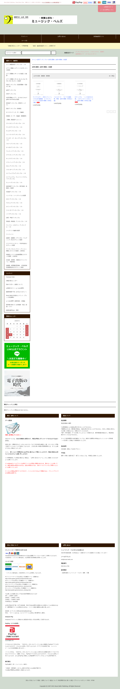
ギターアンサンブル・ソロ (13, 199)
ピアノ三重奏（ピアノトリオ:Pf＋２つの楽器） (16, 69)
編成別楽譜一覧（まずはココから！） (16, 291)
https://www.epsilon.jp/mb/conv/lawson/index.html (18, 582)
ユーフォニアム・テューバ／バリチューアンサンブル (16, 178)
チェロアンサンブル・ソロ (13, 131)
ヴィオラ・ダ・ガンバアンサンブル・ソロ (16, 139)
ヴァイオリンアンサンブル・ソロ (15, 123)
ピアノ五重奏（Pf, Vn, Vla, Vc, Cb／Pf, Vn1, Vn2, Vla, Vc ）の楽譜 (16, 80)
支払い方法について (31, 680)
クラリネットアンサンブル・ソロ (15, 155)
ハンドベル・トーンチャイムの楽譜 (16, 195)
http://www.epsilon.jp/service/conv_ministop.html (18, 590)
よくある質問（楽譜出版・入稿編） (16, 301)
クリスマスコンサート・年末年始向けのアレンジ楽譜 (16, 244)
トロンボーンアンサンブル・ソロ (15, 169)
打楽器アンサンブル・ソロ (13, 191)
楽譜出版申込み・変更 (12, 310)
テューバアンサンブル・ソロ (14, 182)
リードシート (10, 234)
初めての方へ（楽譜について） (14, 284)
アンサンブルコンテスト (82, 51)
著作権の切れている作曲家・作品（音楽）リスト (16, 305)
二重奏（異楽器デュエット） (14, 119)
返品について (53, 680)
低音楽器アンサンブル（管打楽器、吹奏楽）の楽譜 (16, 187)
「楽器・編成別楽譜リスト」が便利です (42, 46)
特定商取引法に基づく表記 (65, 680)
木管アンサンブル (11, 94)
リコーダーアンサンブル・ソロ (14, 210)
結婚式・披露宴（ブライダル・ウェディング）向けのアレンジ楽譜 (16, 238)
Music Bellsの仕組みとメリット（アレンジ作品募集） (16, 296)
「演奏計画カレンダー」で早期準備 (16, 46)
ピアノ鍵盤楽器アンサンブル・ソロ (16, 64)
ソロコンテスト (94, 51)
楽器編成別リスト (97, 36)
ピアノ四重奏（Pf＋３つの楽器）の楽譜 (16, 74)
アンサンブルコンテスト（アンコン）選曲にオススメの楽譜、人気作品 (16, 250)
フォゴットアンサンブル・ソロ (14, 151)
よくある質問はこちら (107, 9)
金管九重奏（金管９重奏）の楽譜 (57, 59)
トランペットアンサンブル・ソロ (15, 162)
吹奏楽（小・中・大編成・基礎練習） (16, 116)
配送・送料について (43, 680)
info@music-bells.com (67, 559)
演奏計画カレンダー (11, 280)
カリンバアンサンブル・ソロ (14, 206)
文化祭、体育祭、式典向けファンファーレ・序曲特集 (16, 260)
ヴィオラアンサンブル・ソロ (14, 127)
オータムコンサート (91, 54)
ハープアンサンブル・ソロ (13, 214)
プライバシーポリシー (80, 680)
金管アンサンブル (42, 59)
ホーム (34, 59)
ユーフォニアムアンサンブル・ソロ (16, 173)
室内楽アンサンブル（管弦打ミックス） (16, 104)
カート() (22, 40)
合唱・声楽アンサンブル (13, 217)
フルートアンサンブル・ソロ (14, 143)
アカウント (23, 36)
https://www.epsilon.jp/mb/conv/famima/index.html (18, 578)
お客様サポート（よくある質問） (15, 288)
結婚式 (102, 51)
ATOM (92, 680)
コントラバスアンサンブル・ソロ (15, 134)
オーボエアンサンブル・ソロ (14, 147)
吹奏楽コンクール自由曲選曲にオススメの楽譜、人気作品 (16, 255)
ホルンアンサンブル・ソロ (13, 166)
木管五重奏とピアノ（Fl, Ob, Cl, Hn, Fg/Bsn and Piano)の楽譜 (16, 98)
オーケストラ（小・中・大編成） (15, 112)
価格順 (43, 76)
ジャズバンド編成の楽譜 (13, 230)
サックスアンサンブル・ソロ (14, 158)
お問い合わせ (60, 36)
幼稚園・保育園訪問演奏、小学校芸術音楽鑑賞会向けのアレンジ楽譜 (16, 266)
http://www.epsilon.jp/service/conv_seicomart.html (18, 586)
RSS (88, 680)
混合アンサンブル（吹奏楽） (14, 108)
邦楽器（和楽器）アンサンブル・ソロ (16, 221)
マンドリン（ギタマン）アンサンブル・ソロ (16, 226)
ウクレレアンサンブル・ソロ (14, 203)
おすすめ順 (37, 76)
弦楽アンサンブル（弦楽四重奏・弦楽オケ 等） (16, 85)
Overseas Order (10, 277)
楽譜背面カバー (80, 54)
